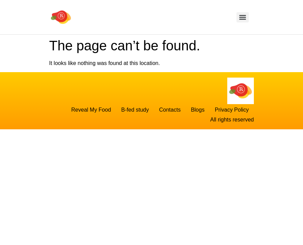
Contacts (170, 110)
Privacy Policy (232, 110)
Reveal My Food (91, 110)
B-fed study (135, 110)
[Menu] (242, 17)
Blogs (197, 110)
